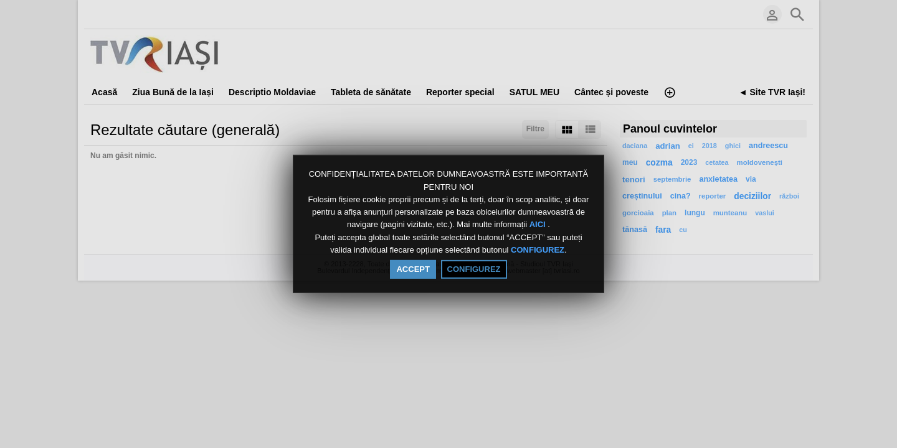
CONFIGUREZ (537, 249)
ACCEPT (412, 269)
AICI (538, 225)
